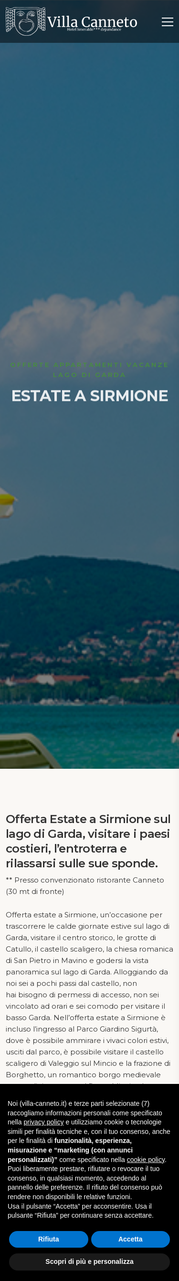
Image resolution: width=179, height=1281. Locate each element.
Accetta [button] (130, 1239)
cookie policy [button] (146, 1159)
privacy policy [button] (43, 1122)
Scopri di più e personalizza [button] (89, 1261)
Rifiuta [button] (48, 1239)
